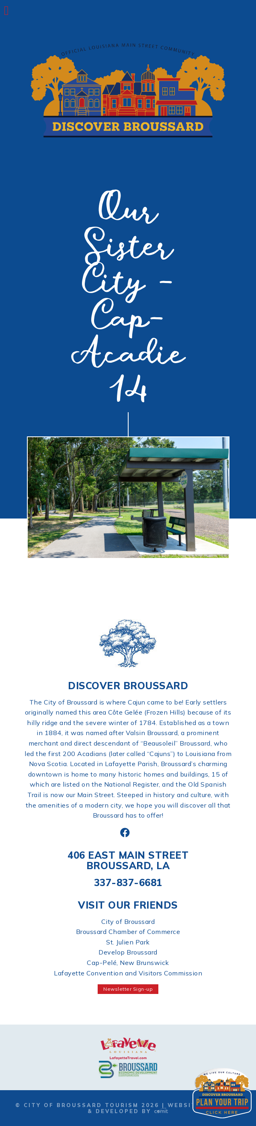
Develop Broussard (128, 952)
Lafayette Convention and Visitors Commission (128, 973)
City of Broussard (128, 921)
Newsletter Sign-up (128, 989)
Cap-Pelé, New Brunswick (128, 963)
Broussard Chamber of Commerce (128, 932)
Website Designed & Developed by (164, 1108)
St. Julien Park (128, 942)
